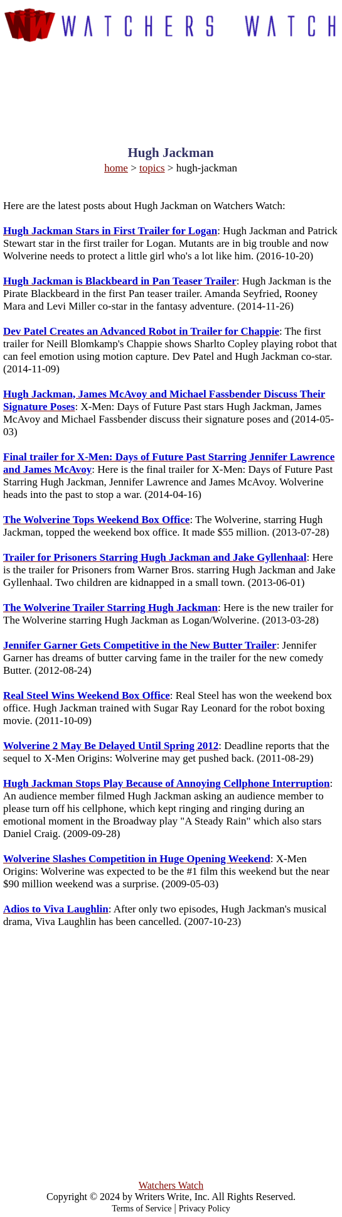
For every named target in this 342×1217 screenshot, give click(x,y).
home (116, 168)
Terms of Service (141, 1208)
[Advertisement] (171, 82)
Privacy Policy (204, 1208)
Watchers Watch (171, 1185)
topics (152, 168)
